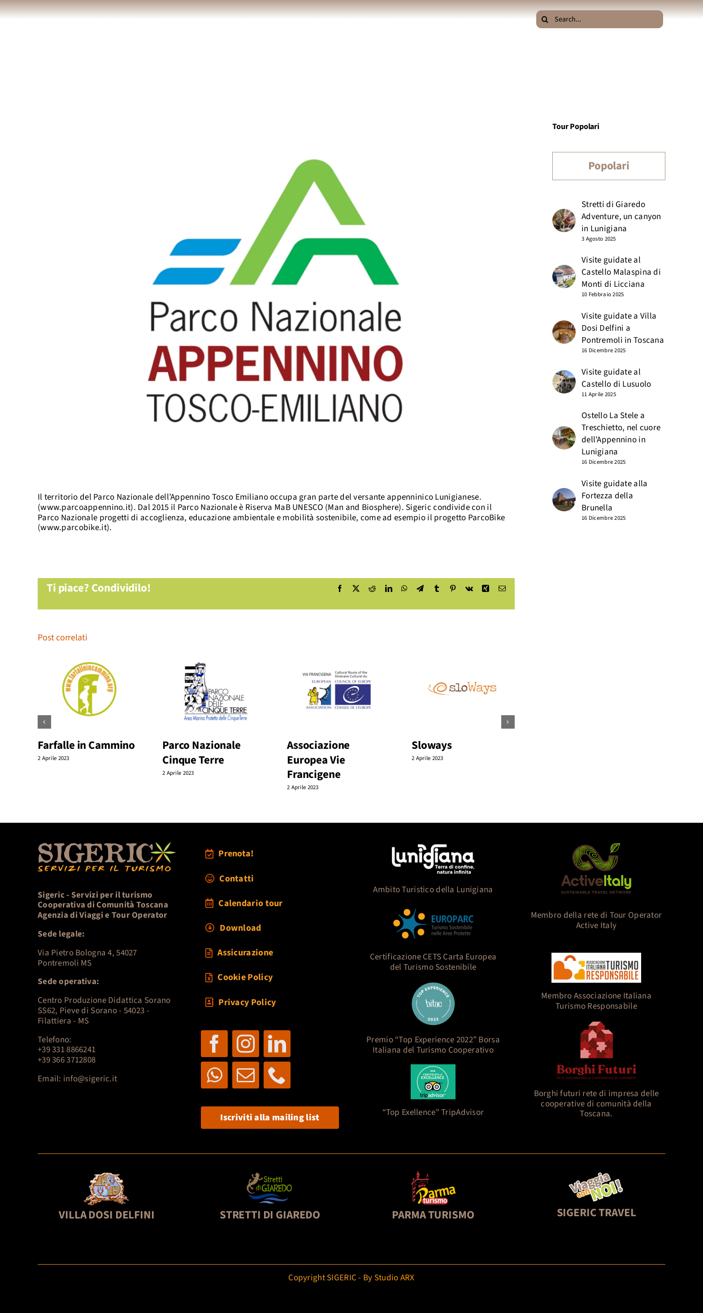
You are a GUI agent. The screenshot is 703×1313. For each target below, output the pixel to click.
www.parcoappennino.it (85, 507)
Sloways (432, 745)
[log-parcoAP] (276, 300)
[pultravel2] (596, 1174)
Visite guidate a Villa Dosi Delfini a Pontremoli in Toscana (622, 328)
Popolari (608, 166)
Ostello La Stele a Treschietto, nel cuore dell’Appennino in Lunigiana (620, 434)
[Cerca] (545, 19)
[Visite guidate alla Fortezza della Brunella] (564, 494)
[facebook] (214, 1043)
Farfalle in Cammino (86, 745)
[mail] (245, 1075)
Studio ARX (394, 1278)
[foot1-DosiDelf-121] (107, 1174)
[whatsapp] (214, 1075)
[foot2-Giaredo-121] (270, 1174)
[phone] (277, 1075)
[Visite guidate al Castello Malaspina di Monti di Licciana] (564, 271)
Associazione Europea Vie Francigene (318, 759)
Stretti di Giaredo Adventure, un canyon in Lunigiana (621, 217)
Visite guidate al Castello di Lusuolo (616, 378)
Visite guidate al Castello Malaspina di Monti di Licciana (621, 272)
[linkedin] (277, 1043)
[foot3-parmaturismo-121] (433, 1174)
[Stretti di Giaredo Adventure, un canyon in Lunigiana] (564, 215)
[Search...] (599, 19)
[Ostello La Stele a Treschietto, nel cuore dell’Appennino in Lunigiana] (564, 432)
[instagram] (245, 1043)
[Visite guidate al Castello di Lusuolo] (564, 376)
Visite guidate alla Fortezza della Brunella (614, 496)
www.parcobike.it (73, 528)
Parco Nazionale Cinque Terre (201, 752)
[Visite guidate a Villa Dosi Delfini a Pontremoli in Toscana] (564, 326)
